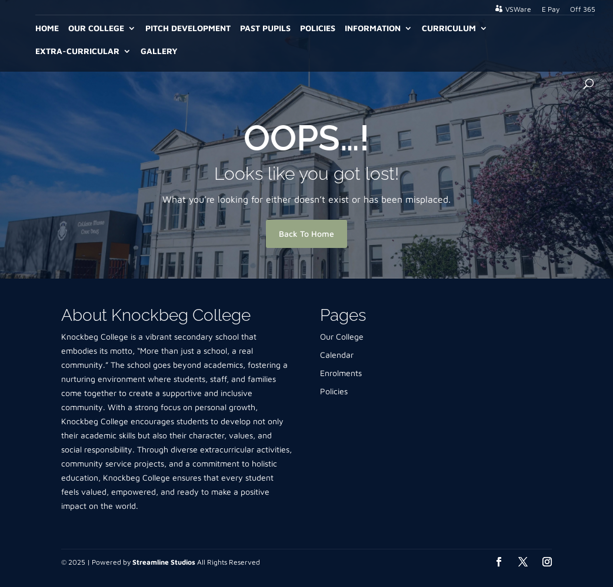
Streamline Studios (163, 562)
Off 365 (582, 10)
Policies (317, 28)
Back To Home (306, 234)
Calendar (337, 355)
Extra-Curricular (77, 51)
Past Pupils (265, 28)
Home (47, 28)
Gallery (159, 51)
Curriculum (449, 28)
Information (373, 28)
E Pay (550, 10)
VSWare (518, 9)
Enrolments (341, 373)
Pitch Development (188, 28)
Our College (96, 28)
